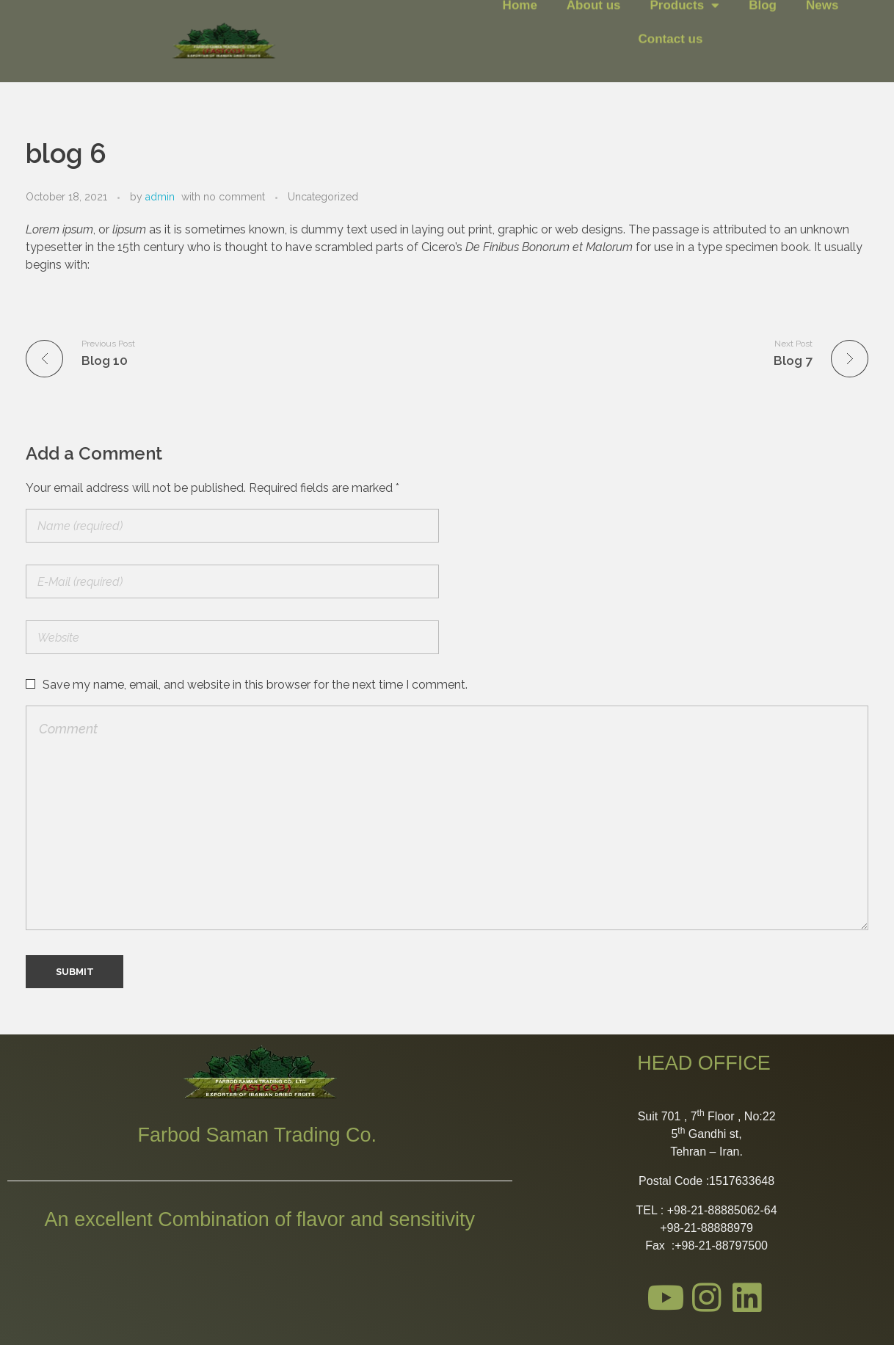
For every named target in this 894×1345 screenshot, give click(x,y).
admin (160, 197)
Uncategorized (323, 197)
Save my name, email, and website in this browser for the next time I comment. (255, 685)
